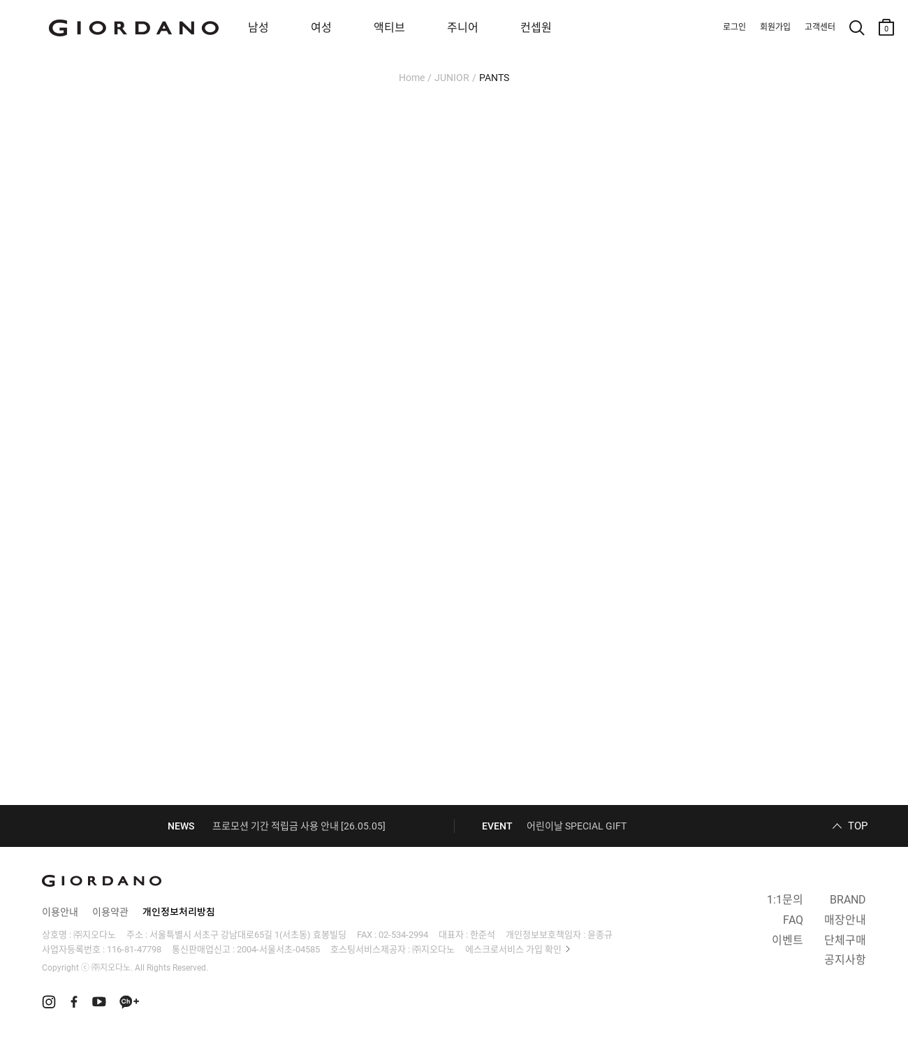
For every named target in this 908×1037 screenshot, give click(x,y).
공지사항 (845, 959)
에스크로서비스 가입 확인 (513, 949)
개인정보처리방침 (178, 912)
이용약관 (110, 912)
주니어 (462, 27)
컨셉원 (536, 27)
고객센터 (820, 27)
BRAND (848, 899)
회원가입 (775, 27)
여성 (321, 27)
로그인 (734, 27)
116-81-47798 (134, 949)
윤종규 (600, 934)
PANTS (494, 77)
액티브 (389, 27)
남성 (258, 27)
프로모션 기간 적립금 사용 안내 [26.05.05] (299, 826)
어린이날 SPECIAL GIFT (577, 826)
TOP (857, 826)
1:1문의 (785, 899)
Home (412, 77)
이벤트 (787, 940)
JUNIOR (451, 77)
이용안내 (60, 912)
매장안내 (845, 920)
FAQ (793, 920)
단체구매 (845, 940)
